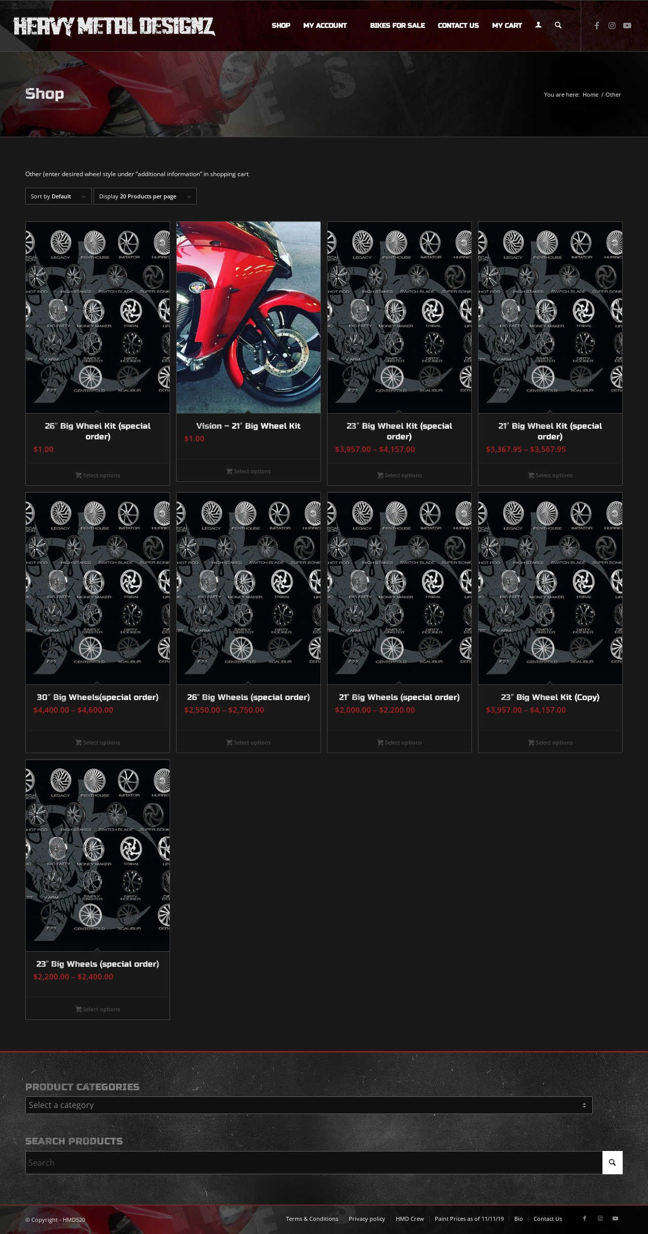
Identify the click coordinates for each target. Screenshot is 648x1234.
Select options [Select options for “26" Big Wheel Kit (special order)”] (97, 475)
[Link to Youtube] (627, 25)
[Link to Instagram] (612, 25)
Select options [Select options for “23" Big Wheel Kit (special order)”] (399, 475)
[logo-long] (114, 26)
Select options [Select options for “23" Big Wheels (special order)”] (97, 1009)
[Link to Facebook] (596, 25)
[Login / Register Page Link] (538, 26)
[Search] (558, 26)
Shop (44, 94)
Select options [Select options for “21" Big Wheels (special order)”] (399, 743)
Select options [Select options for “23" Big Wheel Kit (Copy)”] (550, 743)
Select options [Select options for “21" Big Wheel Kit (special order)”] (550, 475)
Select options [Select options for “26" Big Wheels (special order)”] (248, 743)
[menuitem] (281, 26)
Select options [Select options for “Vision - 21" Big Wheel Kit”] (248, 471)
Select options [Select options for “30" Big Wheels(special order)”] (97, 743)
